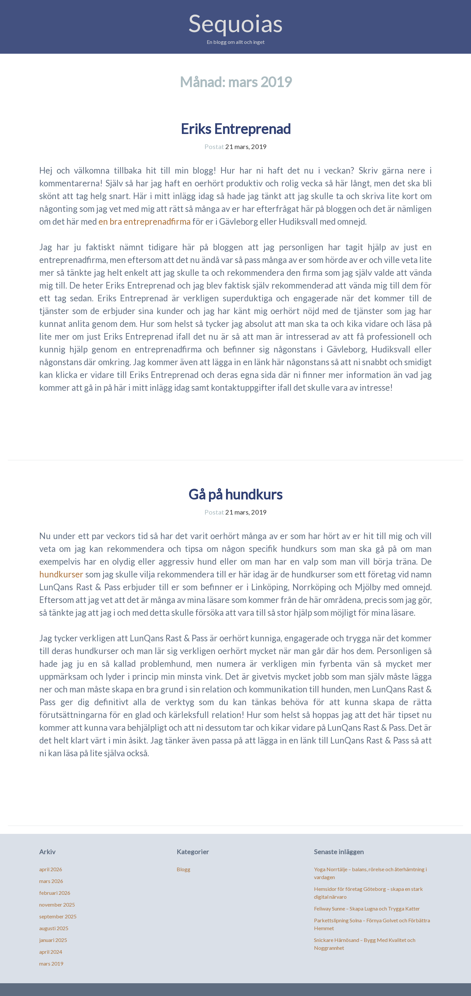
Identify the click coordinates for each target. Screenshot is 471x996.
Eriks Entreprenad (236, 129)
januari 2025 (53, 940)
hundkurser (61, 574)
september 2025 (58, 916)
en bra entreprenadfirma (144, 221)
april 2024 (50, 952)
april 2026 (50, 869)
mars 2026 (51, 881)
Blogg (183, 869)
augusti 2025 (53, 928)
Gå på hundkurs (235, 494)
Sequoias (235, 22)
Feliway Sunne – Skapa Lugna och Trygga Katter (367, 908)
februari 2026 (54, 893)
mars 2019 (51, 963)
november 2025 (57, 904)
